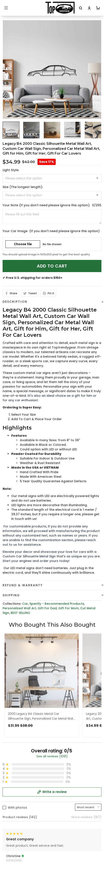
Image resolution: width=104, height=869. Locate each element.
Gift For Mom (68, 608)
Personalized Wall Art (19, 608)
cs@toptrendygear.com (26, 818)
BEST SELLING (20, 613)
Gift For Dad (47, 608)
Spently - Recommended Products (56, 603)
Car (25, 603)
